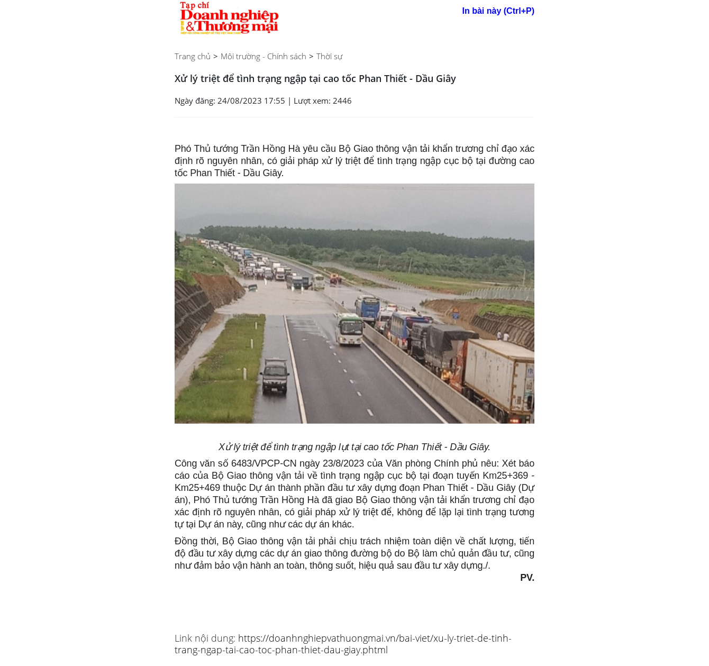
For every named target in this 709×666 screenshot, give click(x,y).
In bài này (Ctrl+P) (498, 10)
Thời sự (329, 56)
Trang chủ (193, 56)
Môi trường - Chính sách (263, 56)
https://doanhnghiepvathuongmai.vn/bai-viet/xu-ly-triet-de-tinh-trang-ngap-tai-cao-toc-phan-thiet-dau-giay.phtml (343, 644)
